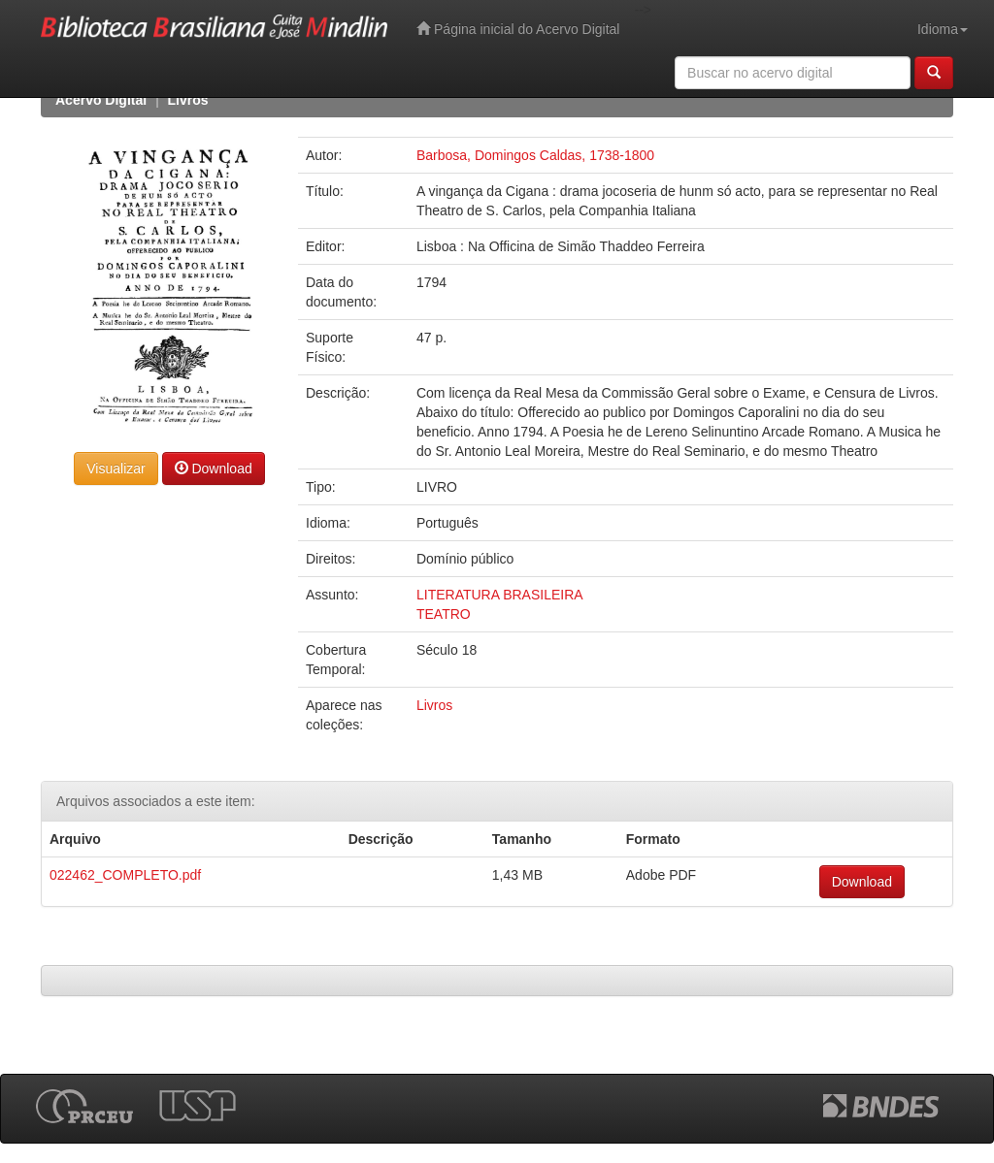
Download (213, 468)
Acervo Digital (101, 100)
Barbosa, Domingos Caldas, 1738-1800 (535, 155)
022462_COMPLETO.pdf (125, 875)
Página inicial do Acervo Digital (517, 28)
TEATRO (443, 614)
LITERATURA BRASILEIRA (499, 594)
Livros (188, 100)
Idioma (942, 29)
